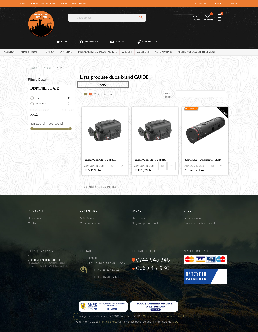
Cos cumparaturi (90, 223)
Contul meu (195, 17)
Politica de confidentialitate (200, 223)
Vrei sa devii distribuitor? (74, 3)
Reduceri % (219, 3)
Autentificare (88, 218)
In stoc (52, 98)
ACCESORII (143, 52)
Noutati (235, 3)
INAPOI (103, 84)
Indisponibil (52, 103)
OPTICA (50, 52)
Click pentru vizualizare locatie (44, 259)
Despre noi (34, 218)
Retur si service (193, 218)
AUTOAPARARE (163, 52)
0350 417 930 (150, 268)
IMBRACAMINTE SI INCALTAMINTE (97, 52)
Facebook (9, 52)
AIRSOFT (127, 52)
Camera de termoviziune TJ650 (203, 159)
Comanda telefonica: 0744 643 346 (37, 3)
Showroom (138, 218)
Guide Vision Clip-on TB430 (100, 159)
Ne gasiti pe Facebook (145, 223)
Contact (33, 223)
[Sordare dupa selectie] (200, 93)
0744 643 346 (151, 259)
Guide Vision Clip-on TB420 (150, 159)
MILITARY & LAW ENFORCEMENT (196, 52)
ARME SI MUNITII (30, 52)
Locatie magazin (199, 3)
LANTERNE (66, 52)
